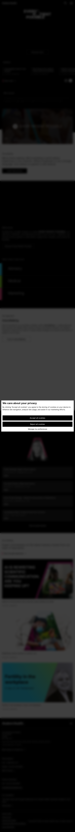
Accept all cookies (37, 418)
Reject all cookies (37, 424)
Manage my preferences (37, 429)
